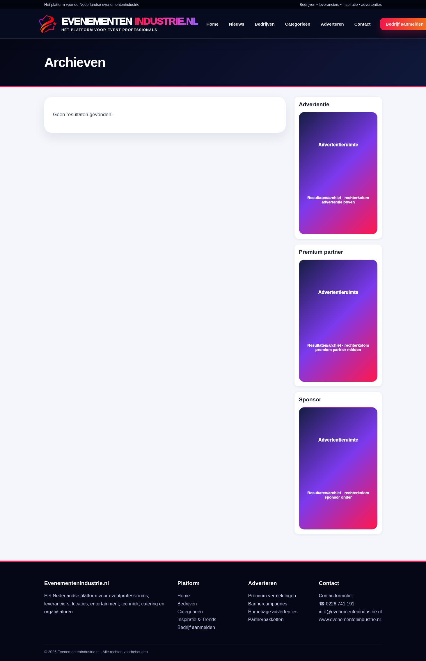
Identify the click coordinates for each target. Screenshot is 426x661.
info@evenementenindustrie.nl (350, 611)
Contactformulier (336, 595)
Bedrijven (264, 24)
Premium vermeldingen (272, 595)
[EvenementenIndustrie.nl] (118, 24)
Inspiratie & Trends (197, 619)
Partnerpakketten (266, 619)
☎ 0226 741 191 (336, 603)
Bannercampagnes (267, 603)
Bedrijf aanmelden (196, 627)
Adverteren (332, 24)
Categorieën (297, 24)
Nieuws (236, 24)
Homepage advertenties (273, 611)
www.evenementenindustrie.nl (350, 619)
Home (212, 24)
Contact (362, 24)
